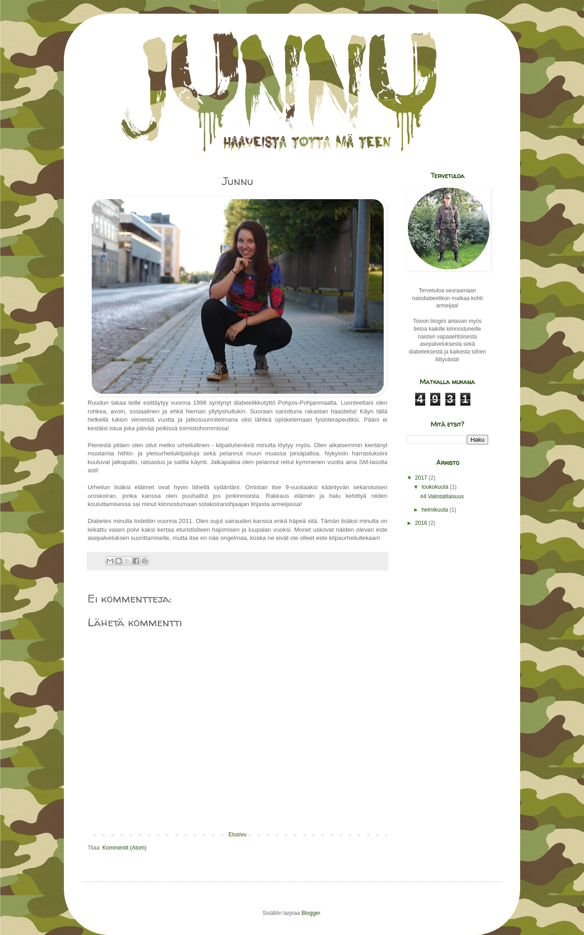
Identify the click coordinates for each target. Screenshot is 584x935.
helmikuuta (435, 510)
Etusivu (237, 834)
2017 (422, 478)
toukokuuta (436, 487)
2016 (422, 523)
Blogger (311, 913)
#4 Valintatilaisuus (442, 496)
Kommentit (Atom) (124, 848)
